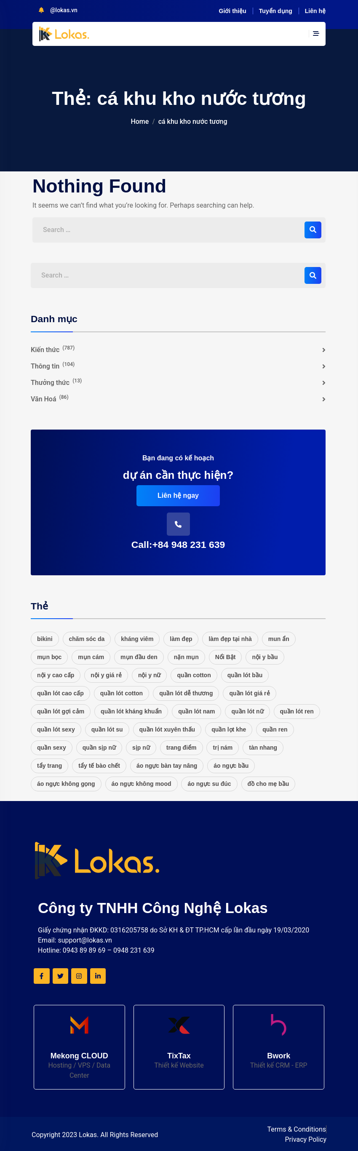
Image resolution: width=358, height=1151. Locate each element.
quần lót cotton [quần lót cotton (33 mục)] (121, 693)
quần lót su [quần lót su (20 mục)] (107, 729)
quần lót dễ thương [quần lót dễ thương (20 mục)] (186, 693)
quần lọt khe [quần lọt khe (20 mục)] (228, 729)
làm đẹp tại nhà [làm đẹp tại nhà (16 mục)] (229, 639)
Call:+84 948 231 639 (178, 544)
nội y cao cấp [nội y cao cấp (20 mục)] (55, 675)
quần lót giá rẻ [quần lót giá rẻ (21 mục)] (249, 693)
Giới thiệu (232, 11)
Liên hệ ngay (178, 495)
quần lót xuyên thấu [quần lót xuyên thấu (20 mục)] (167, 729)
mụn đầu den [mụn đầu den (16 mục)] (139, 657)
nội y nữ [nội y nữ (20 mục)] (149, 675)
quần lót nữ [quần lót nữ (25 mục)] (247, 711)
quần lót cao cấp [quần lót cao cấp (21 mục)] (60, 693)
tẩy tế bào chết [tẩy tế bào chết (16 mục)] (99, 765)
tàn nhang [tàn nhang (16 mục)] (263, 747)
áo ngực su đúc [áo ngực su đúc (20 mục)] (209, 783)
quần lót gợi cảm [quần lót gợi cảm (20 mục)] (60, 711)
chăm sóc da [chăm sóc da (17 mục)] (87, 639)
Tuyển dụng (275, 11)
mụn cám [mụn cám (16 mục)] (91, 657)
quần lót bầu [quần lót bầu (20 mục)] (245, 675)
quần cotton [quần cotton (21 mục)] (194, 675)
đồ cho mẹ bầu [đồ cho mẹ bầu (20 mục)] (268, 783)
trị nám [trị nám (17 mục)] (222, 747)
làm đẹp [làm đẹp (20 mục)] (181, 639)
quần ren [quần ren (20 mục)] (274, 729)
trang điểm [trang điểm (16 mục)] (181, 747)
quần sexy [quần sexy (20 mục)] (51, 747)
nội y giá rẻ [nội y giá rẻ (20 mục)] (106, 675)
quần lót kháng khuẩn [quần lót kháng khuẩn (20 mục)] (131, 711)
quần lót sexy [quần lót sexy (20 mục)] (56, 729)
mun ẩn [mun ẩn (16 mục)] (278, 639)
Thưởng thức (56, 382)
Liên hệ (315, 11)
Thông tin (53, 365)
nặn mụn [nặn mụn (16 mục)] (186, 657)
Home (140, 122)
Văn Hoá (50, 398)
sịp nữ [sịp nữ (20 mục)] (141, 747)
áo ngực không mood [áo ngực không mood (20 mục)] (141, 783)
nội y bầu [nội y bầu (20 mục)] (265, 657)
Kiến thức (53, 349)
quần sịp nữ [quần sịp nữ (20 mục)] (99, 747)
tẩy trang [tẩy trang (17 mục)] (49, 765)
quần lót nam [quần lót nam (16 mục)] (196, 711)
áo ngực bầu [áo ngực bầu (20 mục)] (231, 765)
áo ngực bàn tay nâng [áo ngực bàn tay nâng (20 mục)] (166, 765)
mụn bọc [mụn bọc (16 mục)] (49, 657)
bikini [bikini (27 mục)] (45, 639)
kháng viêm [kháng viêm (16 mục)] (137, 639)
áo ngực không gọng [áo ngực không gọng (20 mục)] (66, 783)
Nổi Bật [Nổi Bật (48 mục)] (225, 657)
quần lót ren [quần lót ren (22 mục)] (297, 711)
